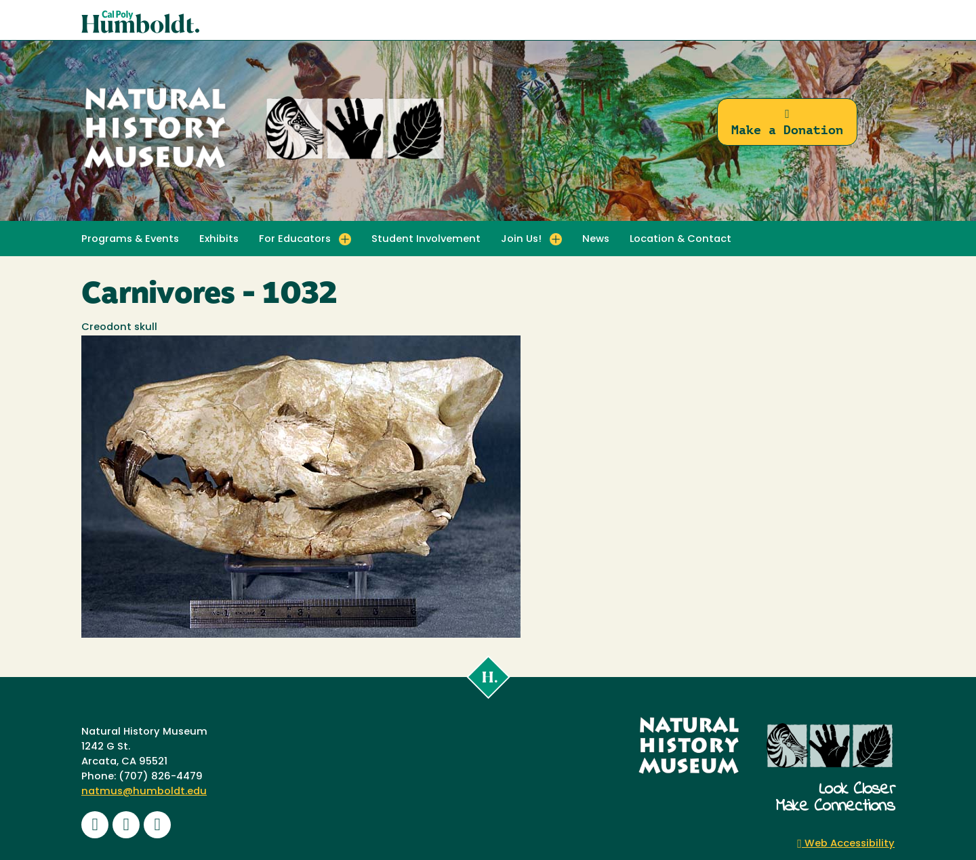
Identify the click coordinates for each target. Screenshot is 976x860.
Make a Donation (787, 122)
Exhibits (219, 239)
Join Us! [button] (521, 239)
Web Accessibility (846, 844)
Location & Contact (680, 239)
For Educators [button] (295, 239)
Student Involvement (426, 239)
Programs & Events (130, 239)
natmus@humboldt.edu (144, 792)
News (595, 239)
